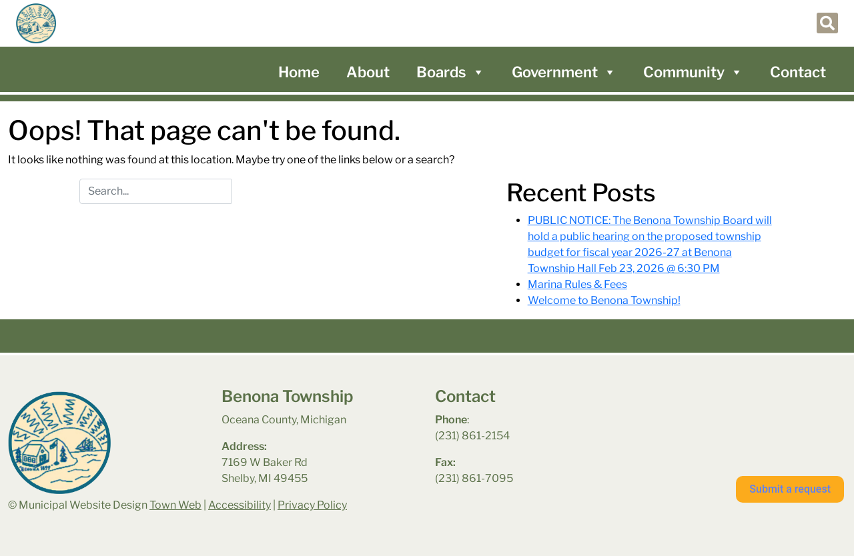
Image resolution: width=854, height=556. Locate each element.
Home (299, 72)
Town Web (175, 505)
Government (564, 72)
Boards (450, 72)
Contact (798, 72)
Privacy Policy (312, 505)
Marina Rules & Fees (577, 284)
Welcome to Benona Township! (604, 300)
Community (693, 72)
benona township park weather (715, 422)
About (368, 72)
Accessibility (239, 505)
